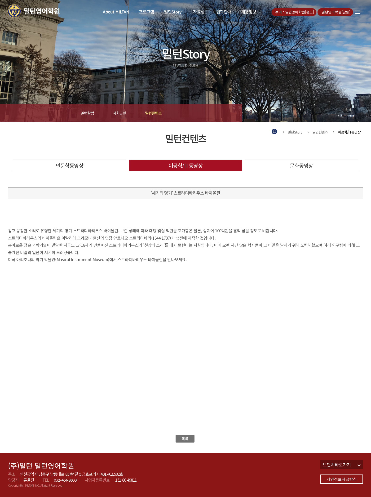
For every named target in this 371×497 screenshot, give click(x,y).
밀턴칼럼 (87, 113)
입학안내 (223, 12)
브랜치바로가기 (342, 464)
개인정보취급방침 (342, 479)
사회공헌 (119, 113)
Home (275, 132)
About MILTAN (116, 12)
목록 (185, 438)
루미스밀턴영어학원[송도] (295, 11)
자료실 (198, 12)
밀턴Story (172, 12)
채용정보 (248, 12)
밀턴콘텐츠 (153, 113)
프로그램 (146, 12)
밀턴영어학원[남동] (336, 11)
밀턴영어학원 (42, 11)
